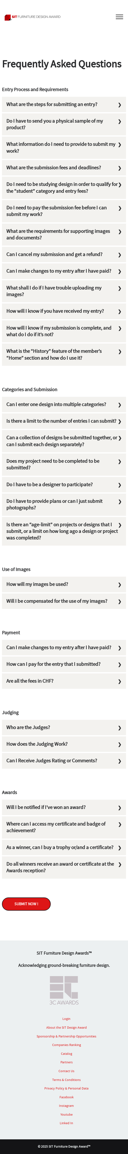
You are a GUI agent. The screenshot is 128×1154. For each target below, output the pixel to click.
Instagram (66, 1105)
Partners (66, 1062)
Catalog (66, 1053)
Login (66, 1018)
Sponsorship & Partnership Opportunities (66, 1036)
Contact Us (66, 1071)
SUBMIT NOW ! (26, 904)
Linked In (66, 1123)
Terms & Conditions (66, 1080)
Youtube (66, 1114)
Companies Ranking (66, 1045)
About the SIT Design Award (66, 1027)
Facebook (66, 1097)
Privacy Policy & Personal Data (66, 1088)
